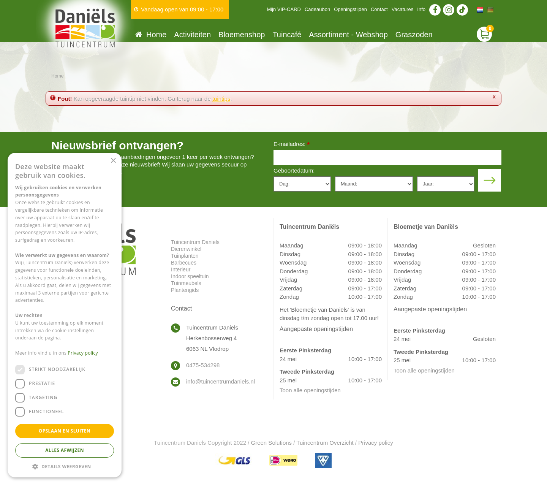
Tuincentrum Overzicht (324, 442)
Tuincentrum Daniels (195, 242)
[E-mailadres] (387, 157)
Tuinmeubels (186, 283)
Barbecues (183, 263)
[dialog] (65, 315)
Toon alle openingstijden (310, 390)
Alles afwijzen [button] (64, 450)
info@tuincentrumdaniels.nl (220, 381)
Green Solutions (271, 442)
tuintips (221, 98)
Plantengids (185, 290)
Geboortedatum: (294, 170)
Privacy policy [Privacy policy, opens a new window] (83, 353)
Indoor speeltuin (190, 276)
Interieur (180, 269)
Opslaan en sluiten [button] (65, 431)
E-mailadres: (292, 145)
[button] (64, 466)
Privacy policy (375, 442)
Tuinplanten (185, 256)
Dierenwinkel (186, 249)
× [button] (113, 161)
